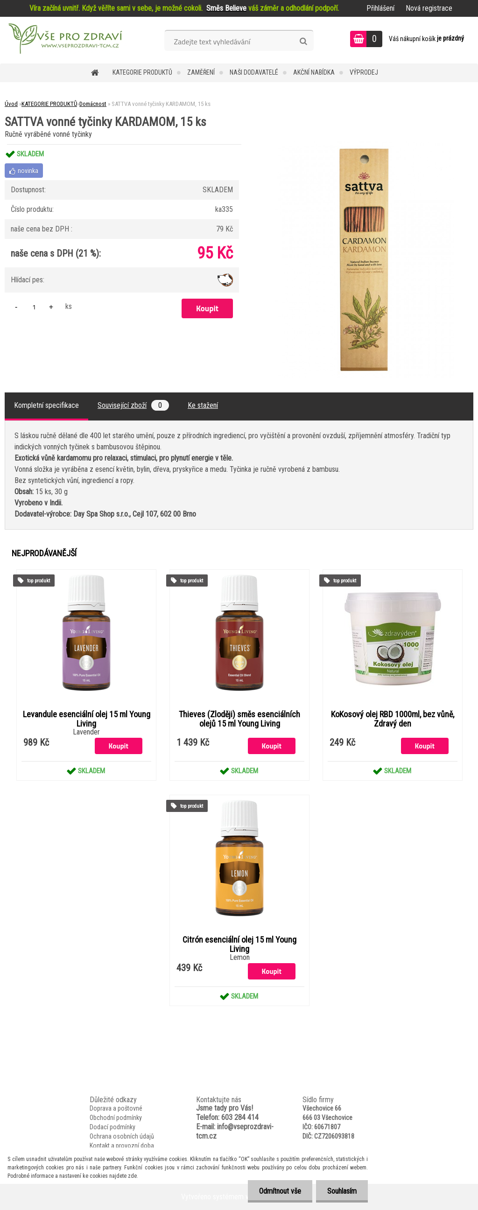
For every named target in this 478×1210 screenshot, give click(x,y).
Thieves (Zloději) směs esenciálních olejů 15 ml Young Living (239, 719)
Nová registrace (429, 8)
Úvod (11, 103)
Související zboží (133, 405)
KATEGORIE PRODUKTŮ (142, 72)
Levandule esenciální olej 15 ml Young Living (86, 719)
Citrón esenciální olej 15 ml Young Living (239, 944)
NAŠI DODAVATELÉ (254, 72)
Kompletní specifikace (46, 405)
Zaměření (201, 72)
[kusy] (34, 307)
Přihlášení (380, 8)
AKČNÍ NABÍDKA (314, 72)
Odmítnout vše (279, 1191)
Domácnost (92, 103)
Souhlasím (341, 1191)
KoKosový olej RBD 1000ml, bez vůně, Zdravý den (392, 719)
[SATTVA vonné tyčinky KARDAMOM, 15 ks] (364, 144)
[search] (303, 41)
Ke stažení (203, 405)
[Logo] (64, 40)
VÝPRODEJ (364, 72)
